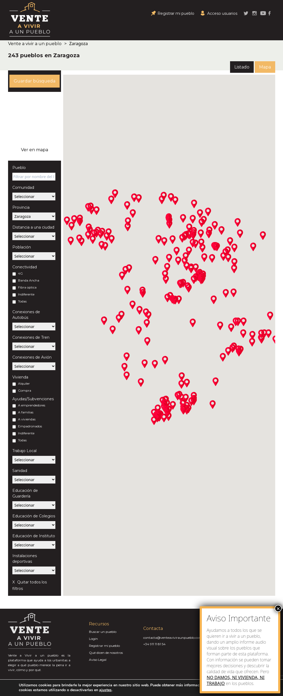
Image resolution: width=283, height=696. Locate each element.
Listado (241, 67)
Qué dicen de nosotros (106, 653)
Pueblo (19, 167)
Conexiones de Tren (30, 337)
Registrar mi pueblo (104, 646)
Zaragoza (78, 43)
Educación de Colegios (33, 516)
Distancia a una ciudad (33, 227)
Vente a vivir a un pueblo (35, 43)
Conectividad (24, 267)
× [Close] (278, 608)
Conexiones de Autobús (26, 314)
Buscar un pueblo (102, 632)
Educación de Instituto (33, 535)
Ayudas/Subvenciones (33, 398)
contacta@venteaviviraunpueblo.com (172, 638)
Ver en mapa (34, 149)
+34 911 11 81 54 (154, 644)
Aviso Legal (97, 660)
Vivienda (20, 377)
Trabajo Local (24, 450)
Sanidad (19, 470)
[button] (80, 222)
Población (21, 247)
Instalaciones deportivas (24, 558)
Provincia (21, 207)
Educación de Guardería (25, 493)
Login (93, 639)
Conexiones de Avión (32, 357)
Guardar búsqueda (34, 81)
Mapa (265, 67)
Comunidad (23, 187)
